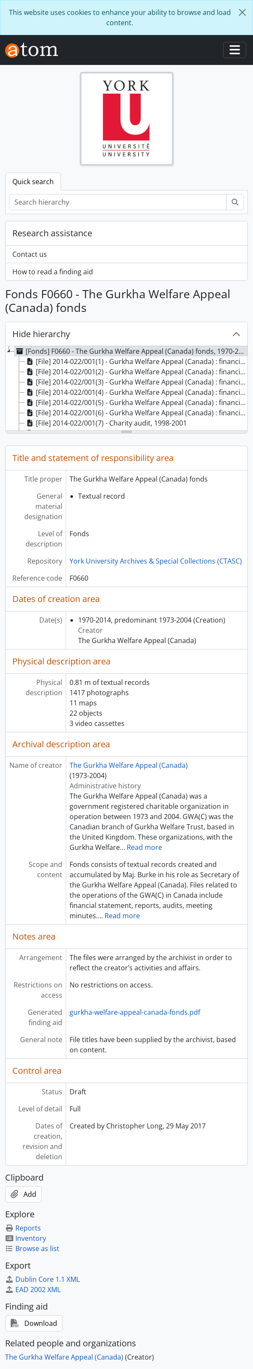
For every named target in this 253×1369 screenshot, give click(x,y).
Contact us (29, 254)
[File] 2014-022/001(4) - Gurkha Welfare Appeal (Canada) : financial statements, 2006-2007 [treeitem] (136, 392)
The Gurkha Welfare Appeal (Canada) (129, 765)
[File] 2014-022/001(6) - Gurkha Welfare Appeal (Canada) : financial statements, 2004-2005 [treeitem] (136, 413)
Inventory (25, 1238)
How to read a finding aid (52, 271)
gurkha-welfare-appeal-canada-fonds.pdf (135, 1012)
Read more (144, 847)
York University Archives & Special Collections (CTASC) (156, 561)
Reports (23, 1228)
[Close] (242, 12)
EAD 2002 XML (33, 1289)
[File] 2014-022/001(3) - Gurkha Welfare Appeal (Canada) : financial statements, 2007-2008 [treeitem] (136, 382)
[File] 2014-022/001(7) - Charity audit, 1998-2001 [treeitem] (106, 423)
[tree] (126, 389)
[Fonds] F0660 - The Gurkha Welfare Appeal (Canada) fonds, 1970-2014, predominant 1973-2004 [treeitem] (131, 351)
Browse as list (32, 1248)
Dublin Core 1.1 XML (42, 1279)
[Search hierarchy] (118, 202)
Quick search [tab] (33, 181)
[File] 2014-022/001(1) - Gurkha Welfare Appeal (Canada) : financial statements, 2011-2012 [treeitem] (136, 361)
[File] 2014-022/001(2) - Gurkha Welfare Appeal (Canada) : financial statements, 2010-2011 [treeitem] (136, 372)
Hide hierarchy (41, 334)
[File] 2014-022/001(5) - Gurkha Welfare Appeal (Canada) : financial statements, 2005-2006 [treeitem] (136, 402)
